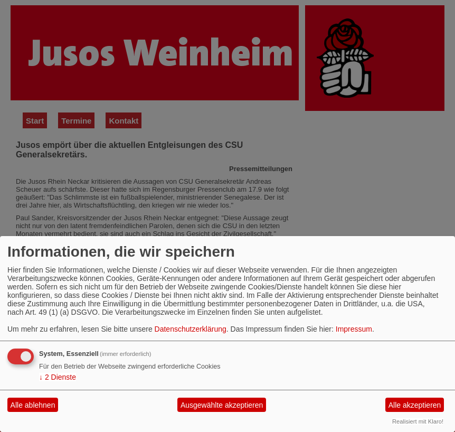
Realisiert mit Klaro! (417, 421)
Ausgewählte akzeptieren (222, 405)
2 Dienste (57, 377)
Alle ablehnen (33, 405)
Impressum (354, 329)
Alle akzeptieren (414, 405)
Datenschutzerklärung (190, 329)
